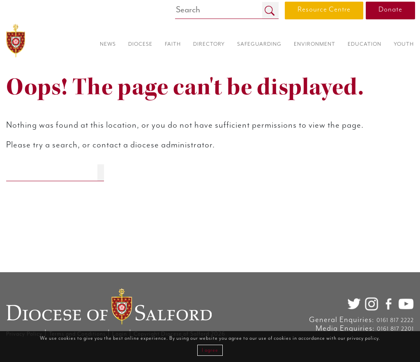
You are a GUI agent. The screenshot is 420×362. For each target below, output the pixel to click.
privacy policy (362, 338)
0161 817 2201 (395, 329)
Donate (390, 9)
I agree (210, 350)
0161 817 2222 (395, 320)
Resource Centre (324, 9)
